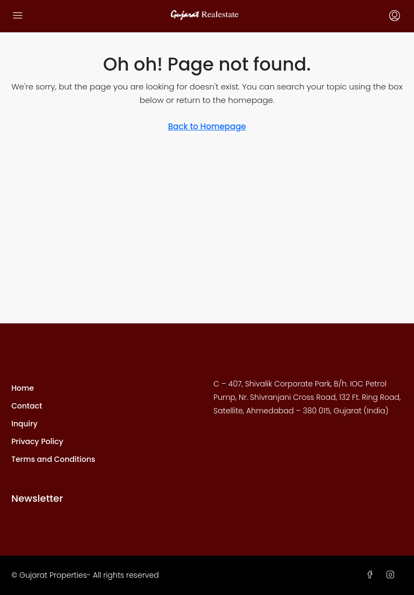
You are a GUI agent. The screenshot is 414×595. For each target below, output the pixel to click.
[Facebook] (372, 575)
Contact (26, 405)
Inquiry (24, 423)
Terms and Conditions (53, 459)
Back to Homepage (207, 126)
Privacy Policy (37, 441)
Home (22, 388)
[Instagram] (392, 575)
